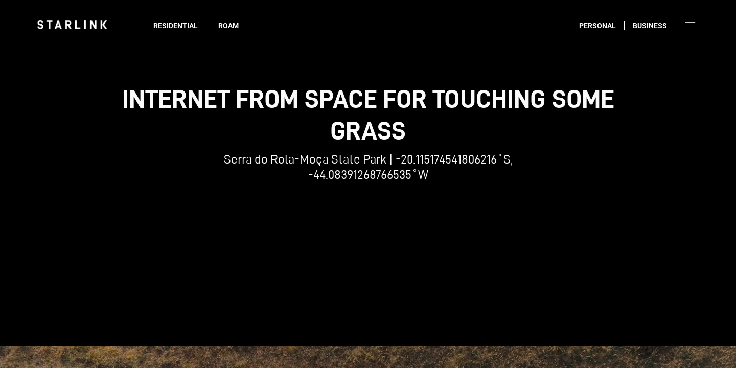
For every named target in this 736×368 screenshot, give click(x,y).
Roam (228, 25)
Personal (597, 25)
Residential (175, 25)
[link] (72, 24)
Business (650, 25)
